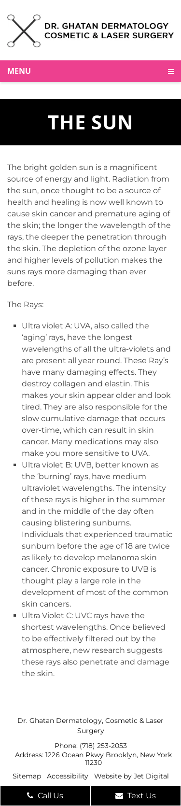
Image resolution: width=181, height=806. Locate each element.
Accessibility (67, 776)
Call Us (45, 795)
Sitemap (27, 776)
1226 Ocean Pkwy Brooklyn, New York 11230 (108, 758)
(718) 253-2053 (103, 745)
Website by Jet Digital (131, 776)
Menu (19, 71)
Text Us (135, 795)
